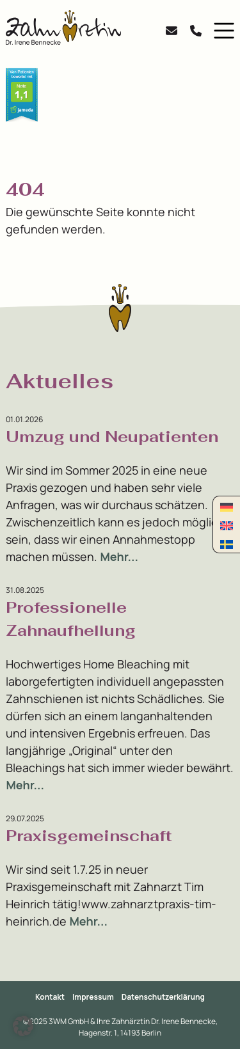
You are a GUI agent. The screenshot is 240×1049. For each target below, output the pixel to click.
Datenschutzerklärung (163, 996)
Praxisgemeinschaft (89, 836)
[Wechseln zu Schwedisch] (226, 543)
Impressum (93, 996)
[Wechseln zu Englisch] (226, 525)
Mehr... (119, 556)
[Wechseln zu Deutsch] (226, 506)
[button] (221, 30)
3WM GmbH (69, 1021)
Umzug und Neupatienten (112, 436)
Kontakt (50, 996)
